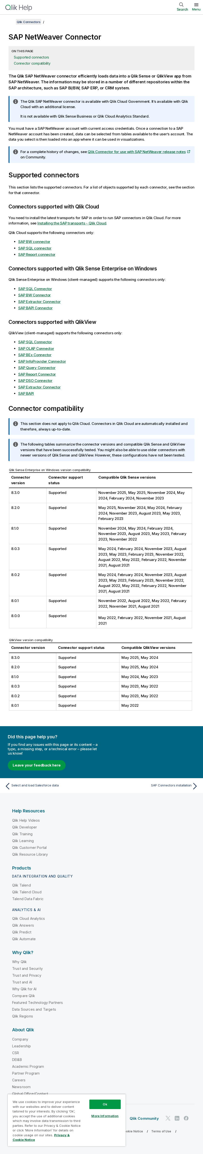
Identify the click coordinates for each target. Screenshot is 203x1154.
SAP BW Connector (34, 295)
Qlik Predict (21, 932)
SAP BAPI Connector (35, 308)
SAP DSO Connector (35, 380)
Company (20, 1039)
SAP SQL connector (34, 248)
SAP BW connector (34, 241)
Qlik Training (22, 834)
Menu (196, 9)
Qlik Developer (24, 827)
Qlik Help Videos (26, 820)
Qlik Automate (24, 939)
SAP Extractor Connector (39, 301)
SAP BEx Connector (34, 355)
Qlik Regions (22, 1016)
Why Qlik (19, 962)
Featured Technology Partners (37, 1002)
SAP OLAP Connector (36, 348)
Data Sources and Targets (34, 1009)
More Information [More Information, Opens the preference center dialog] (104, 1116)
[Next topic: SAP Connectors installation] (151, 786)
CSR (15, 1053)
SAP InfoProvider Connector (42, 361)
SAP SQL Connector (35, 288)
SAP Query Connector (36, 367)
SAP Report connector (36, 254)
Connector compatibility (32, 63)
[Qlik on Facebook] (186, 1118)
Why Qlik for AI (24, 989)
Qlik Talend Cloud (27, 892)
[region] (67, 1120)
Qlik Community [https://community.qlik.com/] (144, 1118)
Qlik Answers (23, 925)
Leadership (21, 1046)
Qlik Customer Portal (29, 847)
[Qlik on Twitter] (168, 1118)
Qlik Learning (23, 841)
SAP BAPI (26, 393)
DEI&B (17, 1060)
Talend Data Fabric (27, 899)
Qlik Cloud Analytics (28, 918)
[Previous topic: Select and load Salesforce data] (52, 786)
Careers (18, 1080)
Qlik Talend (21, 885)
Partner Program (26, 1073)
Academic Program (28, 1066)
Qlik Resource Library (30, 854)
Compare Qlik (23, 996)
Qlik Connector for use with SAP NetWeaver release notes (137, 151)
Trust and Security (27, 968)
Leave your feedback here (37, 765)
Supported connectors (31, 57)
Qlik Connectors (28, 22)
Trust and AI (22, 982)
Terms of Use (161, 1131)
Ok (105, 1104)
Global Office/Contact (30, 1094)
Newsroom (21, 1087)
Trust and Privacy (26, 975)
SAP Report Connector (37, 374)
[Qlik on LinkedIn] (177, 1118)
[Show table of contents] (9, 21)
